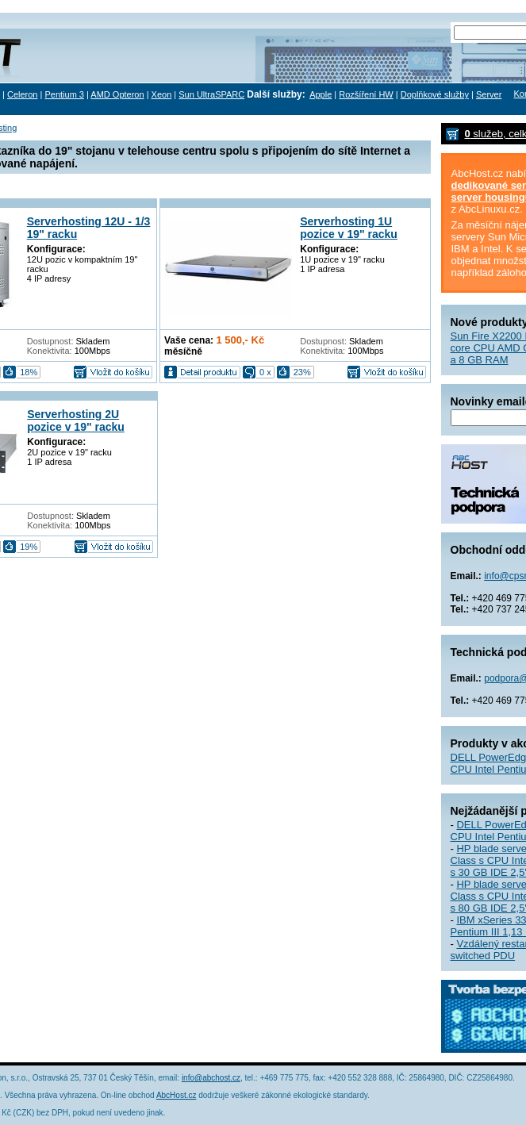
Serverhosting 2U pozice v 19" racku (76, 420)
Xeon (162, 94)
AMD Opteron (117, 94)
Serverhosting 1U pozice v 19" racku (348, 227)
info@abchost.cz (211, 1077)
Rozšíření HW (366, 94)
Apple (320, 94)
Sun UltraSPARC (211, 94)
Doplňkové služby (435, 94)
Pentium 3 (64, 94)
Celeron (22, 94)
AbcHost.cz (176, 1095)
